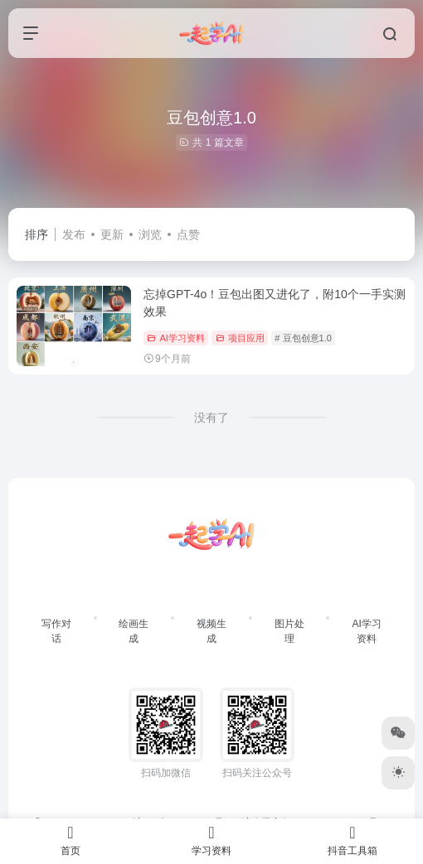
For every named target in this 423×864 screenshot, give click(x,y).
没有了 (211, 417)
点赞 (188, 234)
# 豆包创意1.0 (303, 338)
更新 (112, 234)
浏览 (150, 234)
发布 (73, 234)
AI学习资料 (175, 338)
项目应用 (240, 338)
